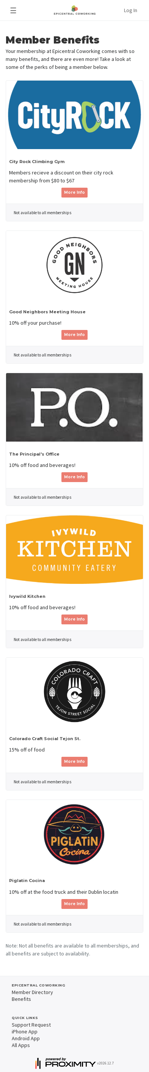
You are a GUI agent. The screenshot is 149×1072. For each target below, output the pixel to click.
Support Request (31, 1024)
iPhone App (25, 1031)
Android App (26, 1038)
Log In (130, 10)
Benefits (21, 999)
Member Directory (32, 992)
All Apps (21, 1045)
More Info (74, 192)
